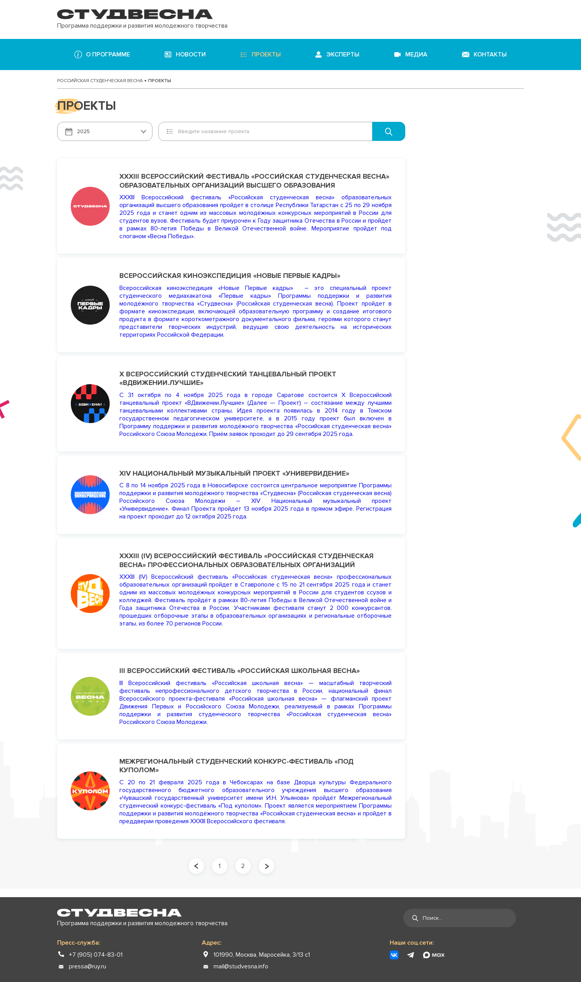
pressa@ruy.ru (87, 966)
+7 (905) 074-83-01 (95, 955)
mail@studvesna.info (241, 966)
